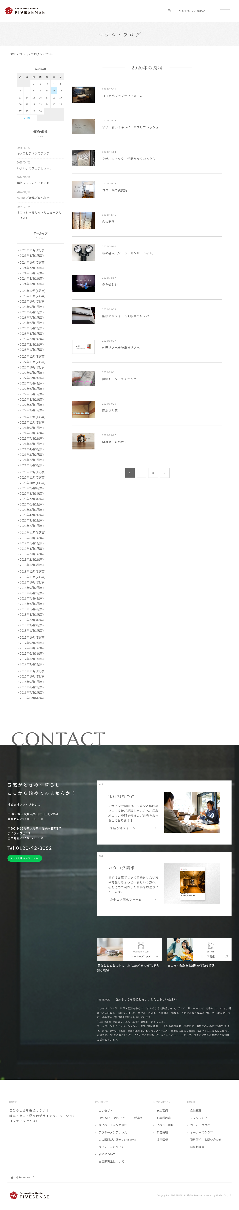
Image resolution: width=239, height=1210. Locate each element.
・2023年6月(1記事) (30, 322)
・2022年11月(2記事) (31, 362)
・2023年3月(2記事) (30, 339)
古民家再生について (111, 1161)
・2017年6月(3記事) (30, 653)
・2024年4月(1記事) (30, 278)
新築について (107, 1154)
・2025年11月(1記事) (31, 250)
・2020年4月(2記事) (30, 515)
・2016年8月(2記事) (30, 687)
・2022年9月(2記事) (30, 372)
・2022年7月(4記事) (30, 383)
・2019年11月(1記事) (31, 532)
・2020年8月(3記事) (30, 493)
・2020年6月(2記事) (30, 504)
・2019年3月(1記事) (30, 554)
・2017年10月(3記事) (31, 637)
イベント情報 (165, 1125)
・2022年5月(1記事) (30, 394)
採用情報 (162, 1139)
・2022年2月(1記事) (30, 410)
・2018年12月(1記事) (31, 571)
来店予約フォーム (122, 828)
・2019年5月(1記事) (30, 543)
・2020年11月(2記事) (31, 477)
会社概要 (195, 1110)
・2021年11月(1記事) (31, 422)
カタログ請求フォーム (126, 900)
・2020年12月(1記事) (31, 472)
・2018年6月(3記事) (30, 603)
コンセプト (106, 1110)
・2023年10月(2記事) (31, 301)
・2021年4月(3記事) (30, 449)
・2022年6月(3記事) (30, 388)
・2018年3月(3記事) (30, 620)
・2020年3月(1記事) (30, 520)
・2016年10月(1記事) (31, 676)
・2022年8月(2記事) (30, 378)
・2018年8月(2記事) (30, 593)
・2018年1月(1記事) (30, 630)
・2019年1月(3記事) (30, 564)
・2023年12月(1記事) (31, 290)
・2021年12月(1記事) (31, 417)
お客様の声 (163, 1118)
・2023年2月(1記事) (30, 344)
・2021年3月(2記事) (30, 454)
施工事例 (162, 1110)
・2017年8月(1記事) (30, 648)
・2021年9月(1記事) (30, 427)
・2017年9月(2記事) (30, 642)
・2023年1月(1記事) (30, 349)
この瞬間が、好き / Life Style (117, 1139)
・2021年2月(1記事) (30, 459)
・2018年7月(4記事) (30, 598)
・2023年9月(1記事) (30, 306)
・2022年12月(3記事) (31, 356)
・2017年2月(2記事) (30, 664)
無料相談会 (197, 1147)
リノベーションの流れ (113, 1125)
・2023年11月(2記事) (31, 296)
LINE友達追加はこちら (24, 858)
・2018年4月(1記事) (30, 614)
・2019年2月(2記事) (30, 559)
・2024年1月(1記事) (30, 284)
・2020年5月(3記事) (30, 509)
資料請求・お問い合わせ (205, 1139)
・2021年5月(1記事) (30, 443)
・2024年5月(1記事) (30, 273)
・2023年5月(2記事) (30, 328)
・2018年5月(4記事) (30, 609)
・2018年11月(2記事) (31, 577)
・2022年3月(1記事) (30, 404)
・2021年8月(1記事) (30, 433)
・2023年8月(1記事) (30, 312)
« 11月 (27, 118)
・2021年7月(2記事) (30, 438)
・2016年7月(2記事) (30, 692)
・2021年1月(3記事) (30, 465)
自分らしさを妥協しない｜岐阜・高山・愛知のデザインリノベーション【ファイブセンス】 (42, 1115)
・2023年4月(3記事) (30, 333)
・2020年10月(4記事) (31, 483)
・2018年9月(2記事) (30, 587)
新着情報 (162, 1132)
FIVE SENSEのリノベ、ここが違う (121, 1118)
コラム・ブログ (200, 1125)
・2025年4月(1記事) (30, 255)
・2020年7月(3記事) (30, 499)
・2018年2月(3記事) (30, 625)
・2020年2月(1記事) (30, 525)
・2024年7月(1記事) (30, 267)
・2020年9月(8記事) (30, 488)
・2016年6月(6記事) (30, 698)
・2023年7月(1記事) (30, 317)
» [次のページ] (164, 473)
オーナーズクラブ (201, 1132)
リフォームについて (111, 1147)
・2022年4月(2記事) (30, 399)
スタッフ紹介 (198, 1118)
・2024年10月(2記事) (31, 262)
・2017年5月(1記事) (30, 658)
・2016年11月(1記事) (31, 671)
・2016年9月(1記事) (30, 681)
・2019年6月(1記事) (30, 538)
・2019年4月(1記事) (30, 548)
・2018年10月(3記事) (31, 582)
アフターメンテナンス (113, 1132)
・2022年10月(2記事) (31, 367)
